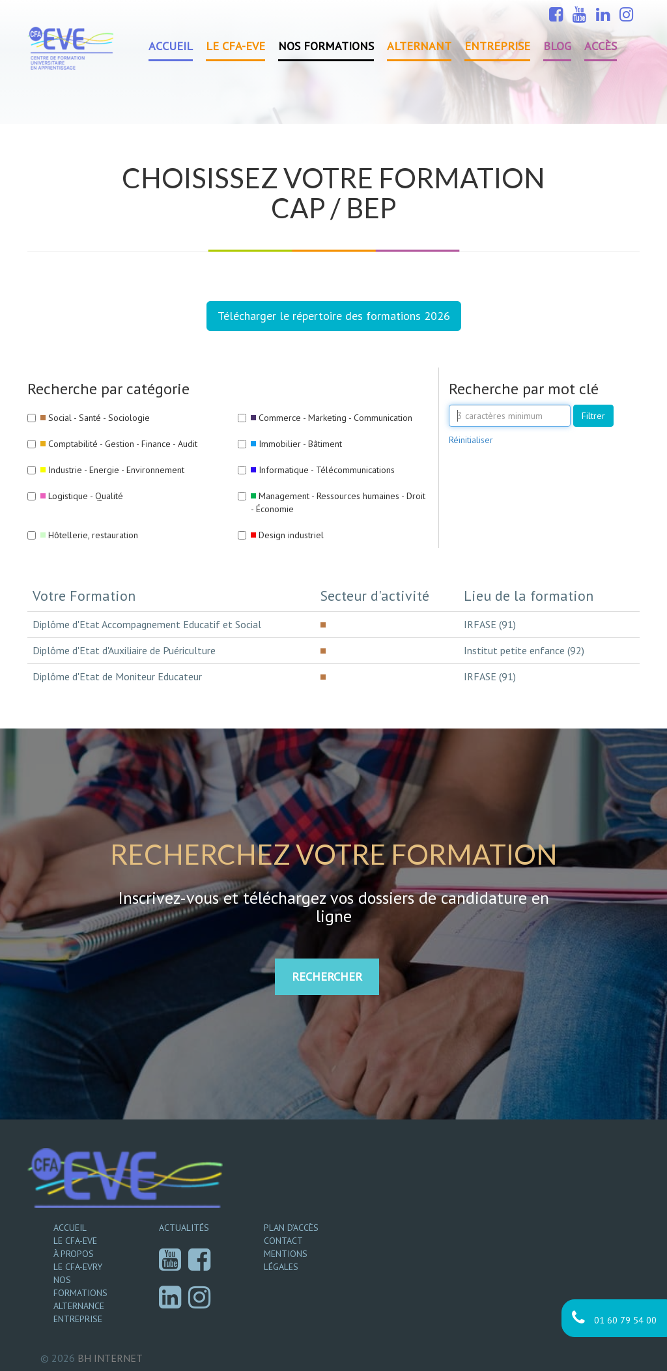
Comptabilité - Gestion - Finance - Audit (122, 444)
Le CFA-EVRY (77, 1267)
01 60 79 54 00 (614, 1318)
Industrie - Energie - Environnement (116, 470)
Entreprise (497, 45)
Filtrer (593, 416)
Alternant (419, 45)
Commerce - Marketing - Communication (335, 418)
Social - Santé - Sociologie (99, 418)
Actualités (184, 1228)
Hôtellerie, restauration (93, 535)
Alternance (78, 1306)
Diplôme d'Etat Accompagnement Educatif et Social (147, 624)
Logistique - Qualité (85, 496)
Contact (283, 1241)
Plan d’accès (291, 1228)
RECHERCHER (327, 976)
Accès (600, 45)
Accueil (171, 45)
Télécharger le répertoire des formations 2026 (334, 315)
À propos (73, 1254)
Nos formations (326, 45)
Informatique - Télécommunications (327, 470)
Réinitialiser (471, 440)
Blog (557, 45)
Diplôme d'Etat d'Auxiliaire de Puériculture (124, 650)
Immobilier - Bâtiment (300, 444)
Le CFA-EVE (235, 45)
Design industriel (291, 535)
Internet (110, 1357)
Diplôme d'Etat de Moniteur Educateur (117, 676)
